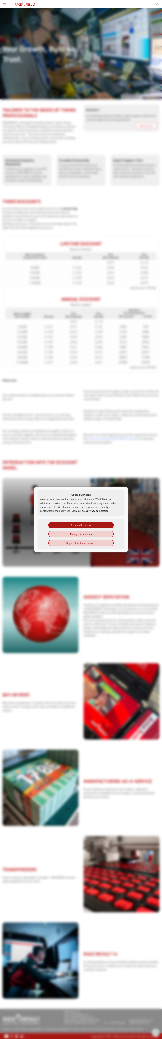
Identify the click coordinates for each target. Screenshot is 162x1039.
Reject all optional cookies (81, 543)
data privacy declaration (95, 510)
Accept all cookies (81, 525)
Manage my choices (81, 534)
